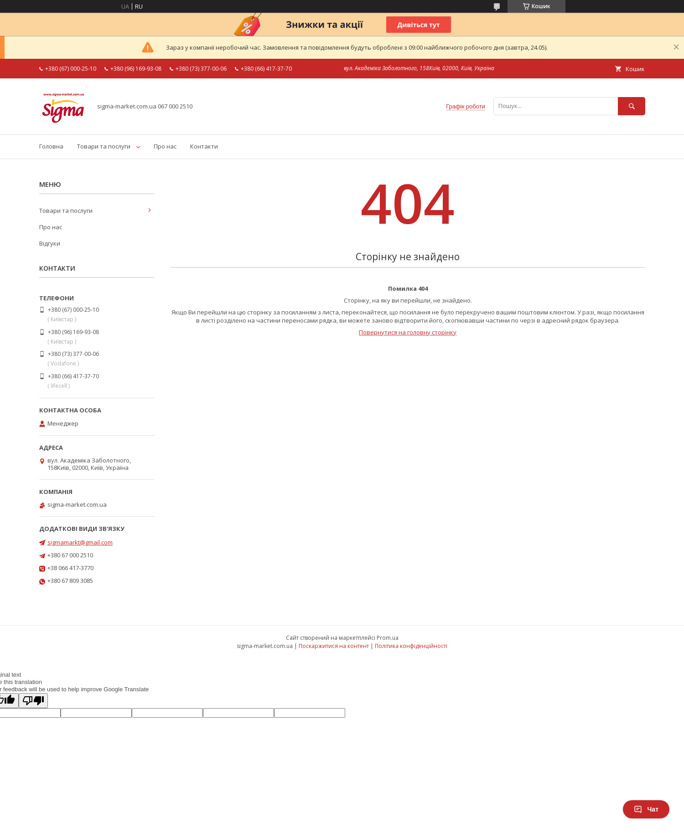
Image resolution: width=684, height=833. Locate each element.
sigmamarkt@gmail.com (80, 542)
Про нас (165, 146)
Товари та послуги (103, 146)
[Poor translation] (33, 700)
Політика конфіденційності (411, 646)
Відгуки (49, 243)
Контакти (204, 146)
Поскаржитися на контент (334, 646)
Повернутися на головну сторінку (407, 332)
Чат (646, 809)
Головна (51, 146)
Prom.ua (388, 638)
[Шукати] (631, 106)
